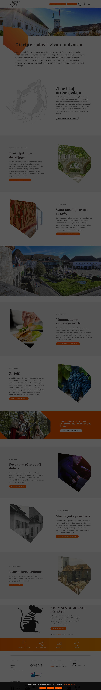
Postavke (42, 688)
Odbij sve (58, 688)
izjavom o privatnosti (69, 684)
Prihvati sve (50, 688)
